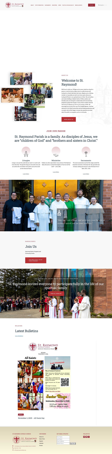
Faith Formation (39, 5)
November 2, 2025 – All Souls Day (31, 418)
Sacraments (48, 5)
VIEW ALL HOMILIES (56, 293)
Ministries (54, 5)
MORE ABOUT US (68, 119)
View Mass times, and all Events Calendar (35, 260)
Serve (59, 5)
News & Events (78, 5)
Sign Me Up (73, 443)
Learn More (26, 174)
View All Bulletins (19, 336)
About (32, 5)
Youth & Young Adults (68, 5)
